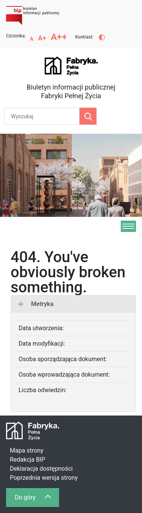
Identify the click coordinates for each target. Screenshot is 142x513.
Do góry (36, 499)
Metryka (35, 303)
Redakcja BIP (27, 459)
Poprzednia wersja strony (44, 477)
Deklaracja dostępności (41, 468)
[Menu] (128, 226)
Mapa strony (27, 450)
